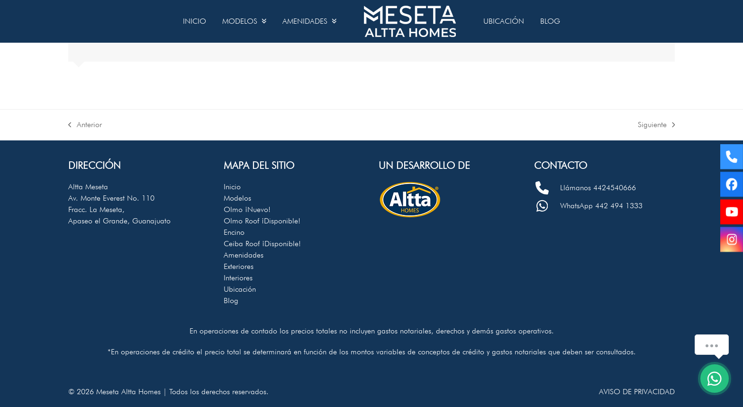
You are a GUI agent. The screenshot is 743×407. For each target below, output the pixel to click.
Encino (234, 232)
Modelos (237, 198)
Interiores (238, 277)
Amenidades (243, 254)
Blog (231, 300)
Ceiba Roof (262, 243)
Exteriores (239, 266)
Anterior (85, 125)
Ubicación (240, 289)
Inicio (232, 186)
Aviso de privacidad (637, 391)
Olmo (247, 209)
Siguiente (656, 125)
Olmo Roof (262, 220)
